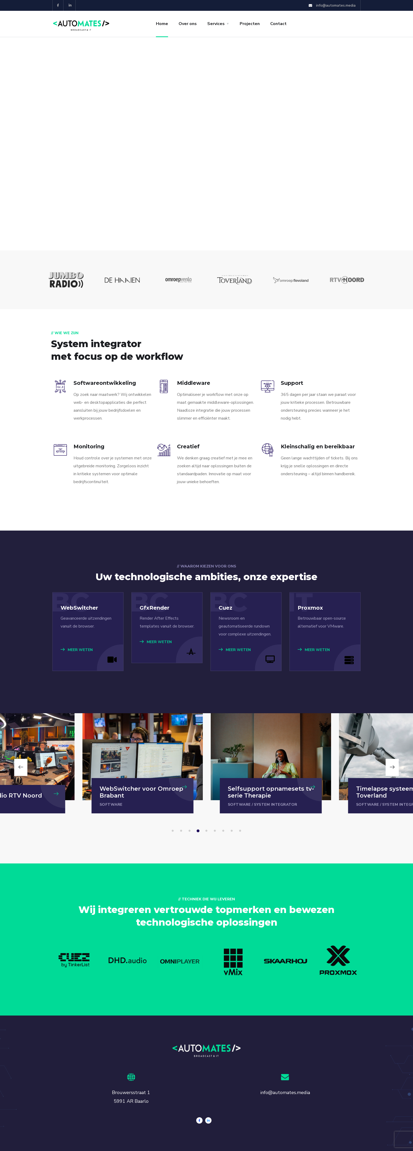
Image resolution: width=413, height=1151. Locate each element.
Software (111, 804)
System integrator (275, 804)
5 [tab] (207, 831)
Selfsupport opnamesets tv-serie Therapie (271, 792)
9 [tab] (241, 831)
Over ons (188, 24)
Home (162, 24)
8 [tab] (232, 831)
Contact (278, 24)
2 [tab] (182, 831)
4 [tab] (199, 831)
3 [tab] (190, 831)
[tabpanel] (271, 763)
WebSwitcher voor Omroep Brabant (141, 792)
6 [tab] (216, 831)
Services (216, 24)
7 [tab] (224, 831)
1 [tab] (173, 831)
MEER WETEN (77, 649)
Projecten (250, 24)
